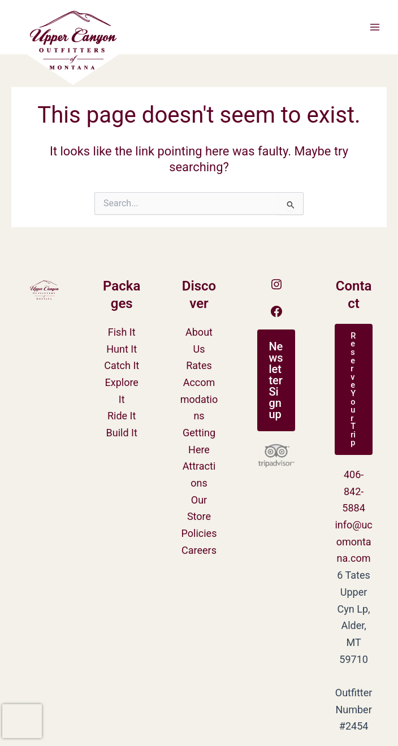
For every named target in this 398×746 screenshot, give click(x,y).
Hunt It (121, 349)
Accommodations (199, 399)
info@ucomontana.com (353, 541)
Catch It (121, 365)
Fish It (122, 332)
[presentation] (22, 721)
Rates (199, 365)
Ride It (121, 416)
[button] (276, 380)
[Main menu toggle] (375, 27)
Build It (121, 433)
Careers (199, 550)
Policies (199, 533)
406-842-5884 (353, 491)
